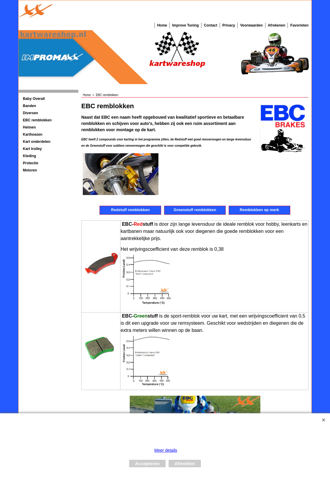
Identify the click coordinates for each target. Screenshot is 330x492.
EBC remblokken (37, 120)
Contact (210, 25)
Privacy (228, 25)
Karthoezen (32, 134)
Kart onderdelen (37, 142)
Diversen (30, 113)
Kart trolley (32, 149)
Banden (29, 106)
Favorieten (299, 25)
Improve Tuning (185, 25)
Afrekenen (276, 25)
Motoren (30, 170)
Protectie (30, 163)
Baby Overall (34, 99)
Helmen (29, 127)
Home (162, 25)
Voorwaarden (251, 25)
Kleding (29, 156)
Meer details (165, 450)
